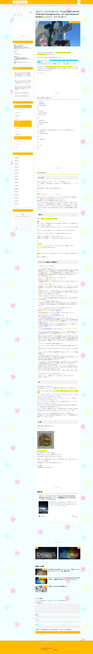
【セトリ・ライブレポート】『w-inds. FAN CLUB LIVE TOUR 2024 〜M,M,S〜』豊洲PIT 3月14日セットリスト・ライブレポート (64, 578)
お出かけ (18, 128)
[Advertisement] (58, 83)
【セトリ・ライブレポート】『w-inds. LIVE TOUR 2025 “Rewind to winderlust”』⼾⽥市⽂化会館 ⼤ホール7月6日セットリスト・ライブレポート (22, 88)
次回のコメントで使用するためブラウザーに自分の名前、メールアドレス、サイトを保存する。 (54, 629)
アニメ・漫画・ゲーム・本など (22, 141)
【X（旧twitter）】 (17, 53)
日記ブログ (16, 51)
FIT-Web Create (44, 649)
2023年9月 (16, 179)
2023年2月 (16, 191)
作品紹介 (18, 115)
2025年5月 (16, 163)
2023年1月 (16, 194)
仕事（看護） (18, 134)
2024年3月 (16, 176)
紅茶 (17, 147)
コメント (37, 602)
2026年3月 (16, 157)
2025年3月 (16, 167)
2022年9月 (16, 197)
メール (37, 619)
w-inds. (30, 2)
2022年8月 (16, 200)
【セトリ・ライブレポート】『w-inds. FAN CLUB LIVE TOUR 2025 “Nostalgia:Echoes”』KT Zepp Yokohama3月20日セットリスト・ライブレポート (54, 5)
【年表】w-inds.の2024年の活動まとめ (21, 92)
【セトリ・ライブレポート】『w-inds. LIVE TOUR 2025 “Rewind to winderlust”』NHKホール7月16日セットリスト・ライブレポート (22, 81)
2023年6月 (16, 185)
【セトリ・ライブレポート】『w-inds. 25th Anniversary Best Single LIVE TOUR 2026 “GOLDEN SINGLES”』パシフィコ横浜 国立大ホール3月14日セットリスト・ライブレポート (22, 75)
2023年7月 (16, 182)
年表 (17, 119)
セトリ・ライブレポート (26, 5)
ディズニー (18, 144)
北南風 (15, 62)
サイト (36, 624)
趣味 (34, 2)
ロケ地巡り (45, 569)
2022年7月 (16, 204)
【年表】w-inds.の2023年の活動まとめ (21, 95)
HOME (15, 5)
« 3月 (16, 228)
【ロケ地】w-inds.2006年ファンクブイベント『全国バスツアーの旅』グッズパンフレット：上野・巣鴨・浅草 (64, 570)
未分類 (17, 122)
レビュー (18, 131)
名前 (36, 614)
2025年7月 (16, 160)
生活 (38, 2)
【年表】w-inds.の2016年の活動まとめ (57, 586)
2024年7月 (16, 173)
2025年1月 (16, 170)
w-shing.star (50, 648)
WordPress (55, 649)
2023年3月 (16, 188)
